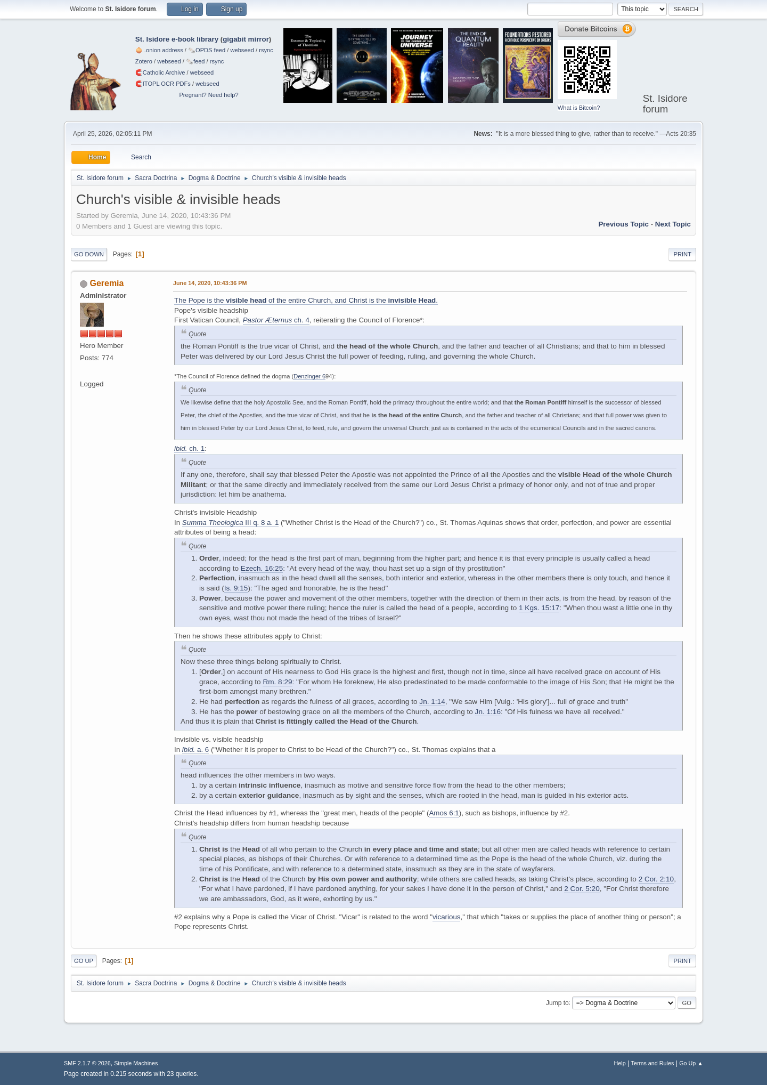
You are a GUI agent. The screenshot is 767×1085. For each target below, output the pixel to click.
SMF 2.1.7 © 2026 (87, 1063)
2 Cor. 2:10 (656, 879)
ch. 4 (276, 320)
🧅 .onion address (159, 50)
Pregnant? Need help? (208, 95)
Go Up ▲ (691, 1063)
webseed (242, 50)
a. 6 (195, 750)
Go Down (89, 254)
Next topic (673, 224)
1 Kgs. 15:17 (539, 608)
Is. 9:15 (236, 588)
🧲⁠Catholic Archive (160, 72)
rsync (266, 50)
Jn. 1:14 (432, 702)
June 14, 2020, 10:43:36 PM (210, 283)
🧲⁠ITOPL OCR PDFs (163, 83)
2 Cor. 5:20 (582, 889)
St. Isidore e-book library (176, 39)
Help (620, 1063)
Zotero (143, 61)
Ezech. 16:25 (262, 568)
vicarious (447, 917)
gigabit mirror (246, 39)
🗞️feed (195, 61)
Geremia (106, 283)
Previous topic (623, 224)
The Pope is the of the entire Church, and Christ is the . (306, 300)
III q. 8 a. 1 (230, 523)
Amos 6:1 (444, 813)
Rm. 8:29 (277, 682)
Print (682, 254)
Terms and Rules (652, 1063)
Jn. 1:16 (488, 712)
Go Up (83, 961)
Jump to (557, 1002)
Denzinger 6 (309, 376)
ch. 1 (189, 448)
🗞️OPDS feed (206, 50)
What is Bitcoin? (579, 107)
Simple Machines (136, 1063)
